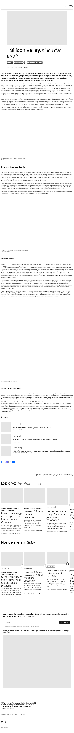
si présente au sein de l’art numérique (43, 101)
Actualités (16, 424)
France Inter (40, 109)
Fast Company (12, 277)
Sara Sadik (60, 177)
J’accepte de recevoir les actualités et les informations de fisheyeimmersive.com (22, 626)
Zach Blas (39, 283)
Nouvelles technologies (35, 62)
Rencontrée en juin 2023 (56, 403)
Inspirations (18, 62)
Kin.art (4, 266)
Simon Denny (49, 285)
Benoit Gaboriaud (17, 533)
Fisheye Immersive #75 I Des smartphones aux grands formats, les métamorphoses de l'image (37, 631)
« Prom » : (56, 515)
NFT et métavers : (31, 428)
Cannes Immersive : (56, 573)
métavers (43, 102)
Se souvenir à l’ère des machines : (33, 513)
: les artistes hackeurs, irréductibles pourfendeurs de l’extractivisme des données (41, 452)
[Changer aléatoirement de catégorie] (29, 483)
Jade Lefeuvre (39, 530)
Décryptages (17, 447)
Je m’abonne (64, 622)
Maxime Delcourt (23, 67)
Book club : (35, 440)
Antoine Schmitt (26, 269)
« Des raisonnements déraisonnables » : (11, 515)
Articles (10, 62)
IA (24, 62)
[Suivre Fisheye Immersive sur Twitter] (2, 722)
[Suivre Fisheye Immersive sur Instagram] (5, 722)
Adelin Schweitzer (10, 291)
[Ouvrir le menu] (69, 5)
